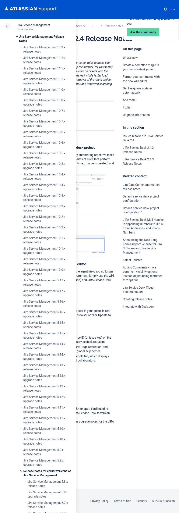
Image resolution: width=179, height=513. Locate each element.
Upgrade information (136, 115)
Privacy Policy (99, 501)
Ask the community (143, 346)
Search (165, 9)
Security (141, 501)
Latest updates (132, 260)
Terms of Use (122, 501)
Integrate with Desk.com (138, 306)
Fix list (127, 107)
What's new (130, 57)
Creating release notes (137, 299)
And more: (130, 100)
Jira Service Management (33, 25)
